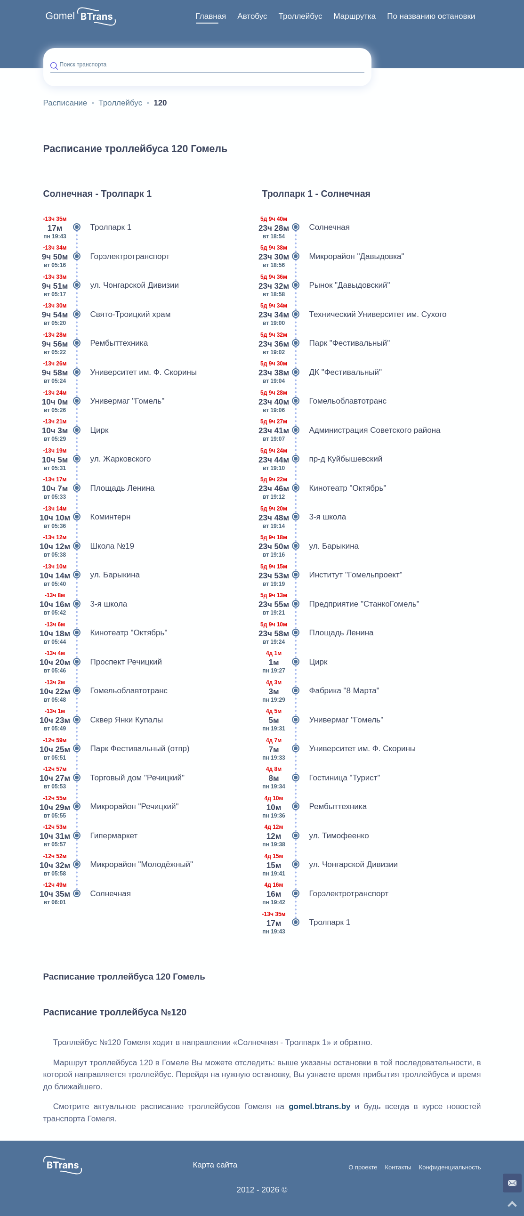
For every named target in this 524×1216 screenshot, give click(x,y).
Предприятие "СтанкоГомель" (340, 604)
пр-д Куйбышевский (322, 459)
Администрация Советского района (351, 430)
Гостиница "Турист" (321, 778)
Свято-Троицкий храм (107, 314)
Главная (211, 16)
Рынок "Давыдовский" (326, 285)
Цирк (76, 430)
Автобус (252, 16)
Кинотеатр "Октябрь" (105, 633)
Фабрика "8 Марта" (320, 691)
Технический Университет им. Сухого (354, 314)
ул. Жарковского (97, 459)
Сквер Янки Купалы (103, 720)
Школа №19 (89, 546)
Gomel (60, 16)
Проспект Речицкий (102, 662)
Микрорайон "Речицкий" (111, 806)
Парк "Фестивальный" (326, 343)
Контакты (398, 1167)
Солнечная (87, 894)
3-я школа (85, 604)
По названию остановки (431, 16)
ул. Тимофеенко (315, 836)
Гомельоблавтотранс (105, 691)
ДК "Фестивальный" (322, 372)
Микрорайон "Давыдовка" (333, 256)
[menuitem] (211, 16)
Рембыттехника (95, 343)
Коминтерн (87, 517)
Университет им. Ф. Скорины (120, 372)
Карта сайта (215, 1164)
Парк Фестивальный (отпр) (116, 748)
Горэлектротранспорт (106, 256)
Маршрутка (354, 16)
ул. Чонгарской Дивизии (111, 285)
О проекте (362, 1167)
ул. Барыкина (91, 575)
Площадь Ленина (99, 488)
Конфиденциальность (450, 1167)
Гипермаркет (90, 836)
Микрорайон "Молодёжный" (118, 864)
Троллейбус (300, 16)
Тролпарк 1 (87, 227)
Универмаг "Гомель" (104, 401)
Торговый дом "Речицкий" (114, 778)
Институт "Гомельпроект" (332, 575)
